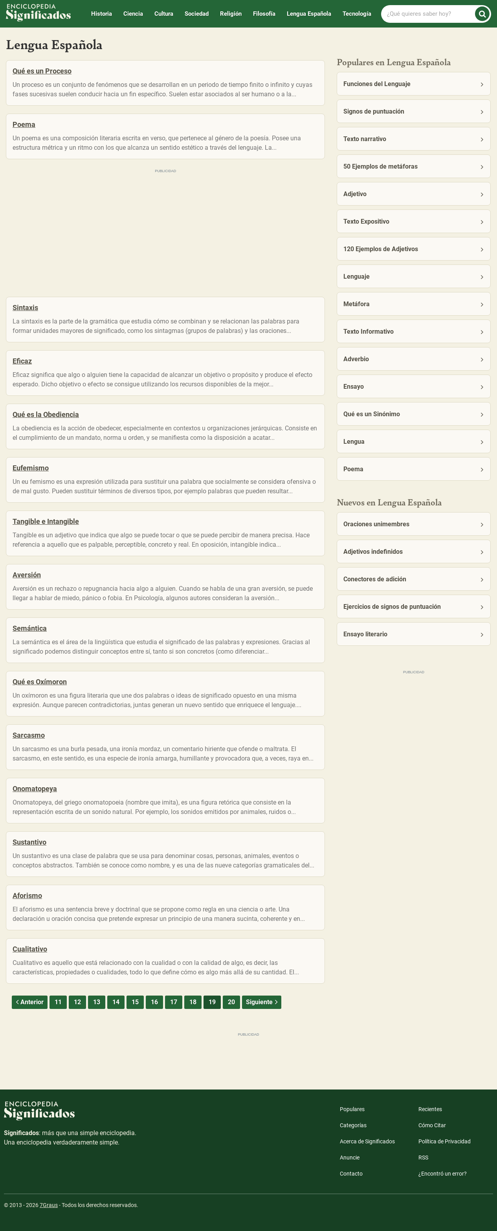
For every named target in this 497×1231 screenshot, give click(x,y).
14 (115, 1002)
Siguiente (262, 1002)
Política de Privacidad (444, 1141)
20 (231, 1002)
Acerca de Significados (367, 1141)
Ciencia (133, 13)
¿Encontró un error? (442, 1173)
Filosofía (264, 13)
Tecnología (357, 13)
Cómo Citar (432, 1125)
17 (173, 1002)
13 (96, 1002)
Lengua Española (309, 13)
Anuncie (349, 1157)
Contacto (351, 1173)
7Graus (49, 1205)
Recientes (430, 1109)
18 (192, 1002)
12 (77, 1002)
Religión (231, 13)
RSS (423, 1157)
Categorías (353, 1125)
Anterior (29, 1002)
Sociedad (197, 13)
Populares (352, 1109)
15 (135, 1002)
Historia (101, 13)
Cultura (163, 13)
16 (154, 1002)
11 (58, 1002)
